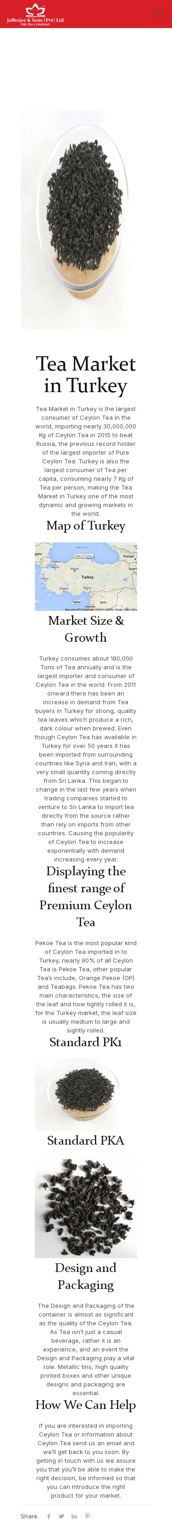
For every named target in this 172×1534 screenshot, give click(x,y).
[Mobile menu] (159, 14)
